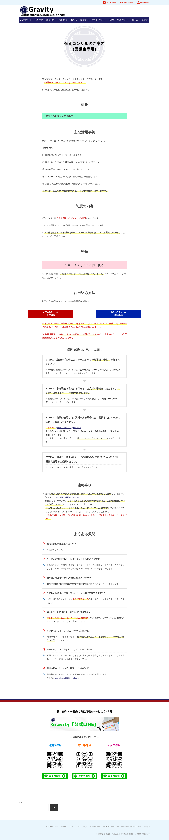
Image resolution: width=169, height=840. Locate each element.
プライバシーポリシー (110, 827)
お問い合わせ (128, 2)
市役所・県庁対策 (117, 20)
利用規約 (147, 827)
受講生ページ (145, 2)
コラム (135, 20)
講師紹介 (50, 20)
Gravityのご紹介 (52, 827)
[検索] (54, 807)
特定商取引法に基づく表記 (131, 827)
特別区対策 (97, 20)
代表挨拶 (38, 20)
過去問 (145, 20)
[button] (50, 314)
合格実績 (62, 20)
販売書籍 (84, 20)
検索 (20, 802)
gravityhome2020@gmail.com (68, 678)
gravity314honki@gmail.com (68, 428)
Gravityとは (25, 20)
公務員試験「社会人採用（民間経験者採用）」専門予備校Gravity (126, 834)
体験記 (73, 20)
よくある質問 (111, 2)
